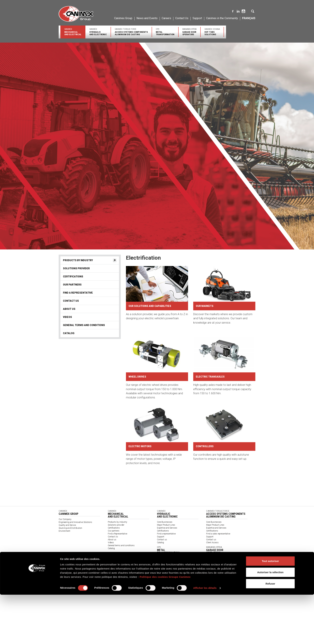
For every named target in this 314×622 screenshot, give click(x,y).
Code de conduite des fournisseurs (208, 583)
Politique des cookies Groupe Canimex (165, 358)
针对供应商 (184, 583)
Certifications (73, 276)
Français (248, 18)
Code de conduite (151, 583)
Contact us (162, 539)
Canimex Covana (212, 32)
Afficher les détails (205, 369)
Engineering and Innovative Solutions (75, 522)
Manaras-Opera (189, 32)
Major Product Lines (166, 525)
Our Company (65, 519)
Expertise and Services (167, 528)
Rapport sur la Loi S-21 (130, 583)
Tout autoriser (270, 342)
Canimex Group (123, 18)
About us (69, 309)
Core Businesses (164, 522)
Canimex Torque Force (131, 32)
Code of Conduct (169, 583)
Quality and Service (67, 525)
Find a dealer (212, 577)
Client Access (212, 542)
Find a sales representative (218, 534)
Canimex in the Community (222, 18)
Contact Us (181, 18)
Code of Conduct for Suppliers (240, 583)
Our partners (72, 284)
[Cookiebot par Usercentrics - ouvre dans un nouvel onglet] (37, 369)
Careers (166, 18)
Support (197, 18)
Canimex (72, 32)
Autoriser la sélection (270, 354)
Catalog (68, 333)
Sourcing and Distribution (70, 528)
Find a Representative (78, 292)
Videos (67, 317)
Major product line (214, 574)
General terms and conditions (84, 325)
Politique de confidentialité (82, 583)
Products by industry (78, 260)
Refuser (270, 365)
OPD (165, 32)
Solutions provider (76, 268)
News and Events (147, 18)
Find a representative (166, 534)
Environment (64, 531)
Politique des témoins (107, 583)
